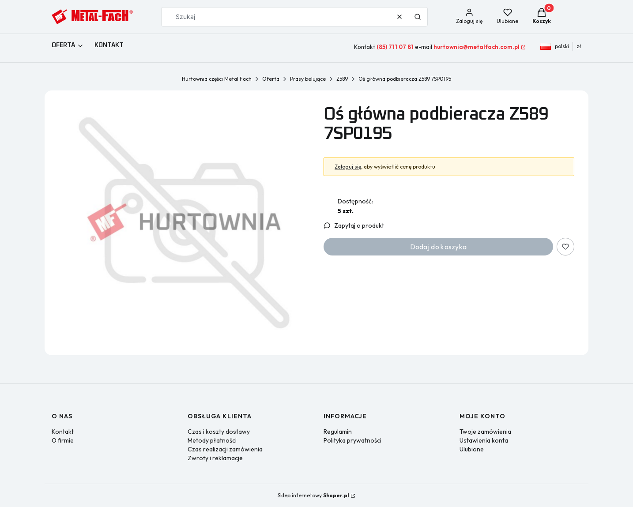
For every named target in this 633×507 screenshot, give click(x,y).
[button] (418, 16)
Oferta (270, 78)
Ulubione (472, 449)
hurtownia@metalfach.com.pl (476, 46)
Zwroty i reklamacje (215, 458)
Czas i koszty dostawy (219, 432)
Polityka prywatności (352, 440)
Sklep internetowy (313, 495)
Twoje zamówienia (485, 432)
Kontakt (63, 432)
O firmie (63, 440)
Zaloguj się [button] (348, 166)
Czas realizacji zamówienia (225, 449)
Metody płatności (212, 440)
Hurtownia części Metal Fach (217, 78)
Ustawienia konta (484, 440)
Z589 (342, 78)
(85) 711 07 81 (395, 46)
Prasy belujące (308, 78)
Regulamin (338, 432)
